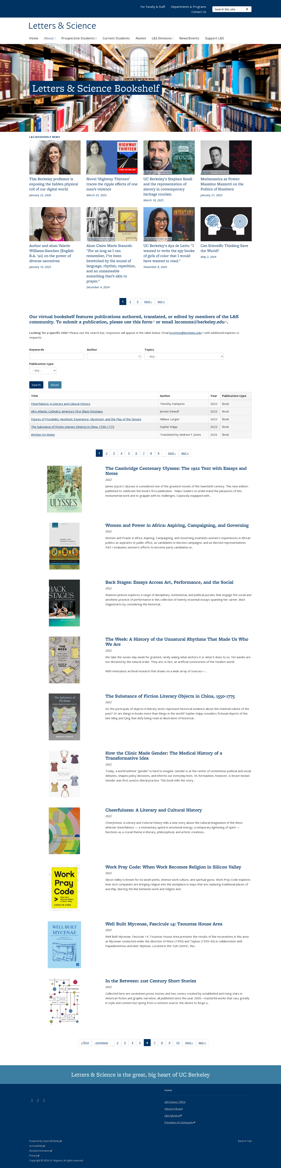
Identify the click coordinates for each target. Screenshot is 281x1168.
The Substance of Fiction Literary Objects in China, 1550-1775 (72, 427)
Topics (149, 349)
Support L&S (214, 38)
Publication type (41, 364)
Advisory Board (174, 1108)
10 (179, 1043)
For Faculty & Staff (152, 7)
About (50, 38)
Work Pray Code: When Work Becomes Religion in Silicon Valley (173, 867)
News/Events (189, 38)
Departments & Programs (188, 7)
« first (86, 1043)
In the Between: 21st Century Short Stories (150, 981)
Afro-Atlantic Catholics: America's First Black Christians (67, 411)
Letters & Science (62, 26)
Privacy (34, 1155)
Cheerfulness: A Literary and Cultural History (60, 404)
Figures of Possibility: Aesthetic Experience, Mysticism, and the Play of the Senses (86, 419)
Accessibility (37, 1146)
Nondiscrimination (40, 1150)
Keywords (36, 349)
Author (92, 349)
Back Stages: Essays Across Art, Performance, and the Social (169, 582)
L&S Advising (173, 1115)
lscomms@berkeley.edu (201, 322)
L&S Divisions (162, 38)
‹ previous (103, 1043)
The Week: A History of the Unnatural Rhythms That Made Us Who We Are (176, 641)
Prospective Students (79, 38)
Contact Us (198, 12)
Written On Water (43, 434)
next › (149, 302)
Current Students (116, 38)
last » (162, 302)
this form (144, 322)
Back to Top (245, 1141)
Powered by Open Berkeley (45, 1141)
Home (33, 38)
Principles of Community (180, 1122)
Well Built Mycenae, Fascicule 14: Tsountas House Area (163, 924)
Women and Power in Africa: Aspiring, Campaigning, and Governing (177, 525)
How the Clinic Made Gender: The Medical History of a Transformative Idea (163, 755)
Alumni (141, 38)
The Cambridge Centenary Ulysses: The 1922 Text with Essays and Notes (176, 470)
